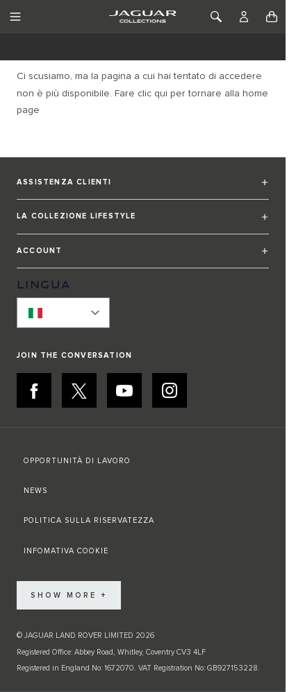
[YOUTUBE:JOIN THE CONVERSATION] (124, 390)
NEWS (35, 490)
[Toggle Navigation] (15, 16)
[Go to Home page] (142, 16)
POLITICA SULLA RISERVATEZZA (89, 520)
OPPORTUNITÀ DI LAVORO (77, 461)
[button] (143, 188)
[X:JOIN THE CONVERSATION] (79, 390)
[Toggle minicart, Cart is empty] (272, 16)
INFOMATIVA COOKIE (66, 551)
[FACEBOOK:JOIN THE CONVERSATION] (34, 390)
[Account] (244, 16)
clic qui (152, 93)
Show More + (69, 595)
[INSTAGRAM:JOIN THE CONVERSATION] (169, 390)
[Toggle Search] (216, 16)
